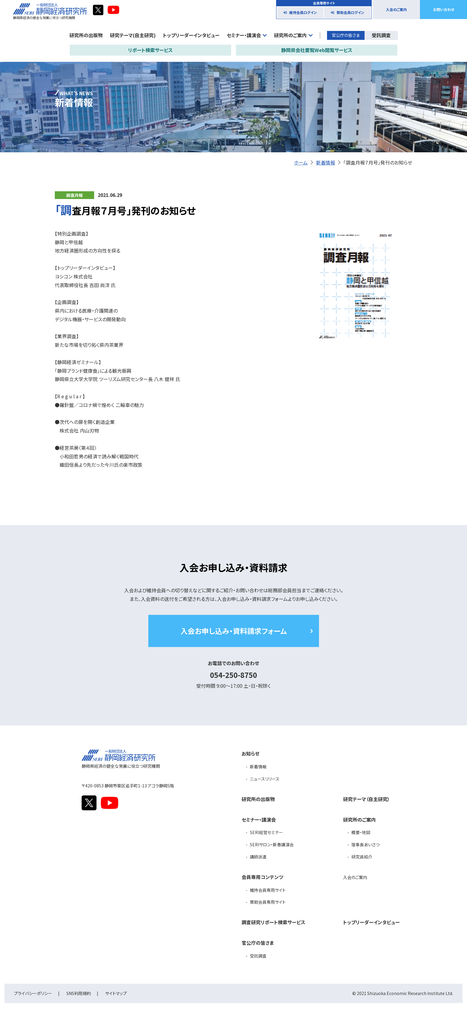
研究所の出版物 (86, 35)
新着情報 (325, 162)
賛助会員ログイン (350, 12)
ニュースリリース (264, 779)
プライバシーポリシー (33, 993)
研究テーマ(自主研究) (133, 35)
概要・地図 (360, 832)
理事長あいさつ (365, 844)
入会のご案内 (396, 9)
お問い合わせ (443, 9)
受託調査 (381, 35)
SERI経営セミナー (266, 832)
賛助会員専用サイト (268, 902)
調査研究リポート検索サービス (273, 922)
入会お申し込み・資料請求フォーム (233, 631)
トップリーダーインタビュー (191, 35)
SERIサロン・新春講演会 (272, 844)
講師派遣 (258, 857)
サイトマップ (116, 993)
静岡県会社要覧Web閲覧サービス (316, 50)
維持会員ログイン (303, 12)
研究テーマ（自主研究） (366, 799)
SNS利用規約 (78, 993)
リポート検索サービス (150, 50)
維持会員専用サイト (268, 890)
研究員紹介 (361, 857)
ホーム (301, 162)
